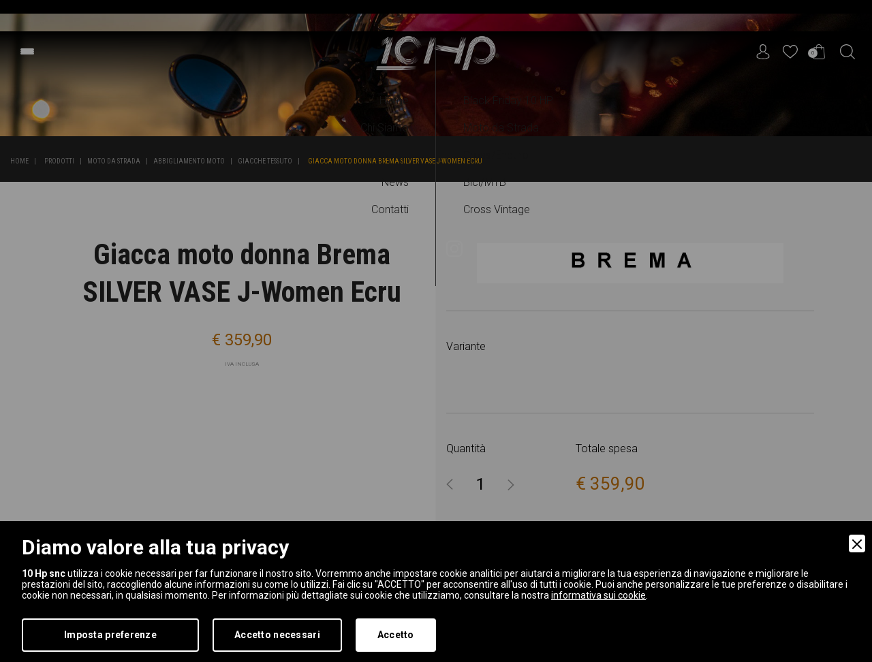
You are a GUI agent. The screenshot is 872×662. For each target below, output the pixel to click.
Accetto (395, 634)
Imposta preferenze (110, 634)
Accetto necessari (277, 634)
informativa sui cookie (598, 595)
